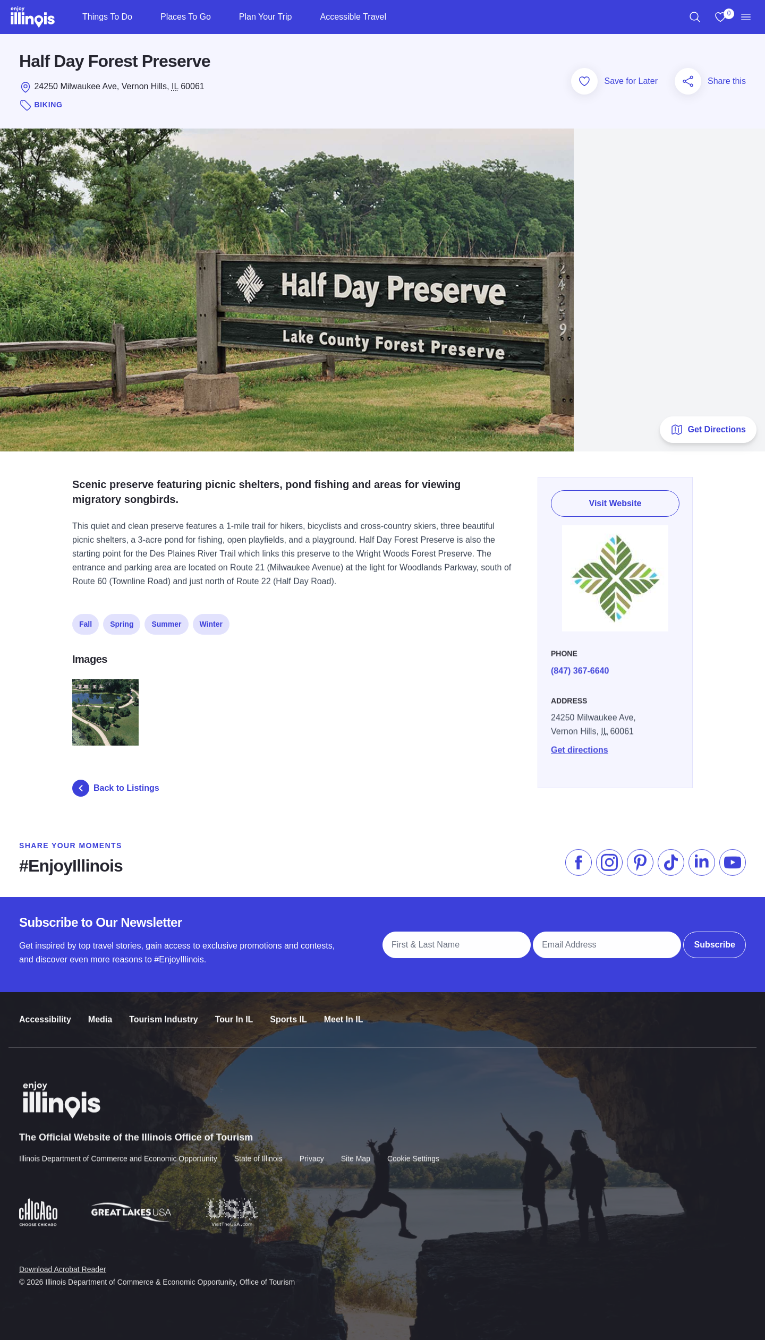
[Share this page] (688, 81)
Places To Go (185, 16)
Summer (166, 618)
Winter (211, 618)
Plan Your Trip (265, 16)
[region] (694, 16)
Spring (121, 618)
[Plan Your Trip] (300, 17)
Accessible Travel (353, 16)
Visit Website (615, 497)
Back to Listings (115, 788)
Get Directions (707, 429)
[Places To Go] (219, 17)
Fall (85, 618)
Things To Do (107, 16)
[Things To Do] (141, 17)
